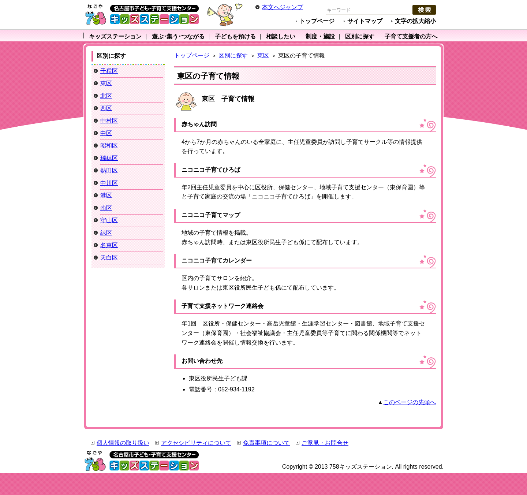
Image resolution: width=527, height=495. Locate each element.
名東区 (109, 245)
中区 (106, 133)
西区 (106, 108)
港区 (106, 195)
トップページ (316, 21)
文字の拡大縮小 (415, 21)
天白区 (109, 257)
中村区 (109, 121)
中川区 (109, 183)
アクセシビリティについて (196, 443)
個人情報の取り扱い (123, 443)
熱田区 (109, 170)
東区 (263, 55)
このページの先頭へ (409, 402)
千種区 (109, 71)
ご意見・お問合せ (325, 443)
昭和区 (109, 145)
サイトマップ (364, 21)
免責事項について (266, 443)
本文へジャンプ (282, 7)
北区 (106, 96)
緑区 (106, 233)
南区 (106, 208)
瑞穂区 (109, 158)
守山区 (109, 220)
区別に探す (233, 55)
